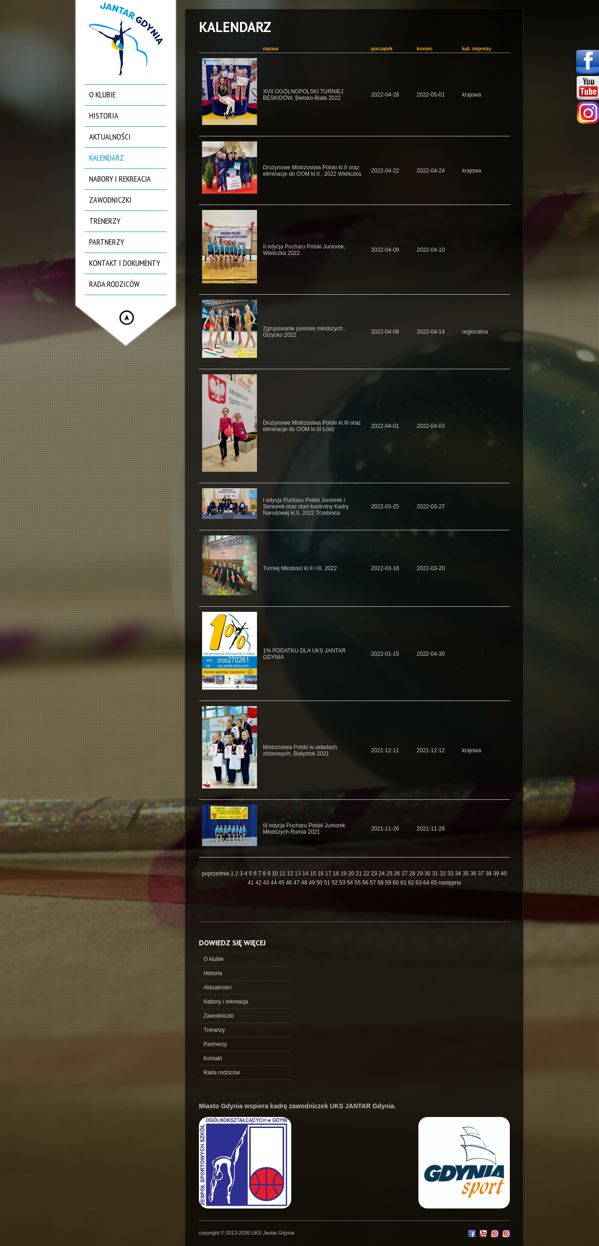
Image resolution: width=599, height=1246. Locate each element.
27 (405, 873)
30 (428, 873)
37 (482, 873)
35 (467, 873)
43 (267, 882)
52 (335, 882)
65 (435, 882)
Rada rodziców (114, 284)
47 (297, 882)
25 (390, 873)
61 (404, 882)
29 (421, 873)
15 (314, 873)
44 (274, 882)
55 (358, 882)
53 (343, 882)
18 (337, 873)
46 (290, 882)
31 (436, 873)
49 (312, 882)
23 (375, 873)
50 (320, 882)
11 (283, 873)
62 (412, 882)
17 (329, 873)
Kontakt (212, 1058)
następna (450, 882)
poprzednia (215, 873)
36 (474, 873)
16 (322, 873)
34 (459, 873)
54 (351, 882)
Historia (103, 115)
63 (419, 882)
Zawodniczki (110, 199)
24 (382, 873)
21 (360, 873)
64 (427, 882)
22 (367, 873)
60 (397, 882)
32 (444, 873)
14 (306, 873)
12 (291, 873)
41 (252, 882)
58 (381, 882)
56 (366, 882)
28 (413, 873)
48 (305, 882)
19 (344, 873)
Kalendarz (106, 157)
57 (374, 882)
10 (275, 873)
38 (489, 873)
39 (497, 873)
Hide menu (127, 318)
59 (389, 882)
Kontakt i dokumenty (124, 263)
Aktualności (110, 136)
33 (451, 873)
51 (328, 882)
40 (504, 873)
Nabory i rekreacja (120, 178)
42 (259, 882)
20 (352, 873)
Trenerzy (104, 221)
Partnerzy (106, 242)
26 (397, 873)
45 (282, 882)
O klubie (102, 94)
